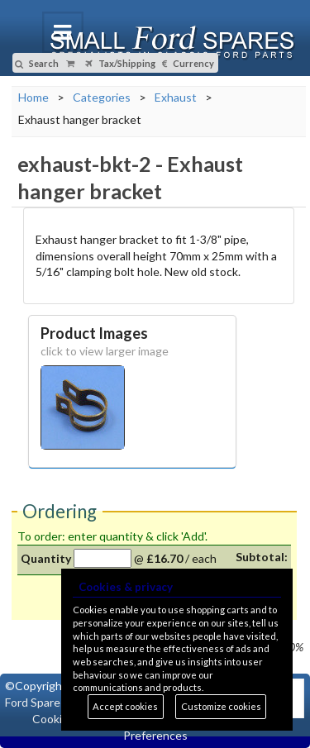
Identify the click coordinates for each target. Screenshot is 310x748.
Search (37, 63)
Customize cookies (221, 706)
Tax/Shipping (120, 63)
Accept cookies (125, 706)
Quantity (46, 558)
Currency (188, 63)
